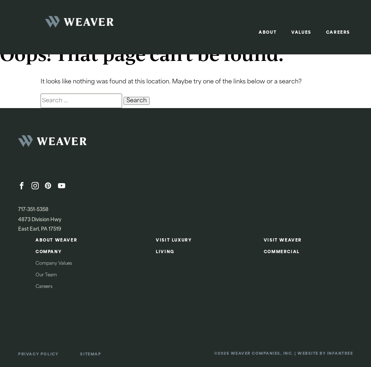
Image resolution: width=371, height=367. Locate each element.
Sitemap (90, 354)
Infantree (340, 354)
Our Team (46, 275)
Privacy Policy (38, 354)
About (267, 33)
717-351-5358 (33, 209)
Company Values (54, 263)
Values (301, 33)
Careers (338, 33)
